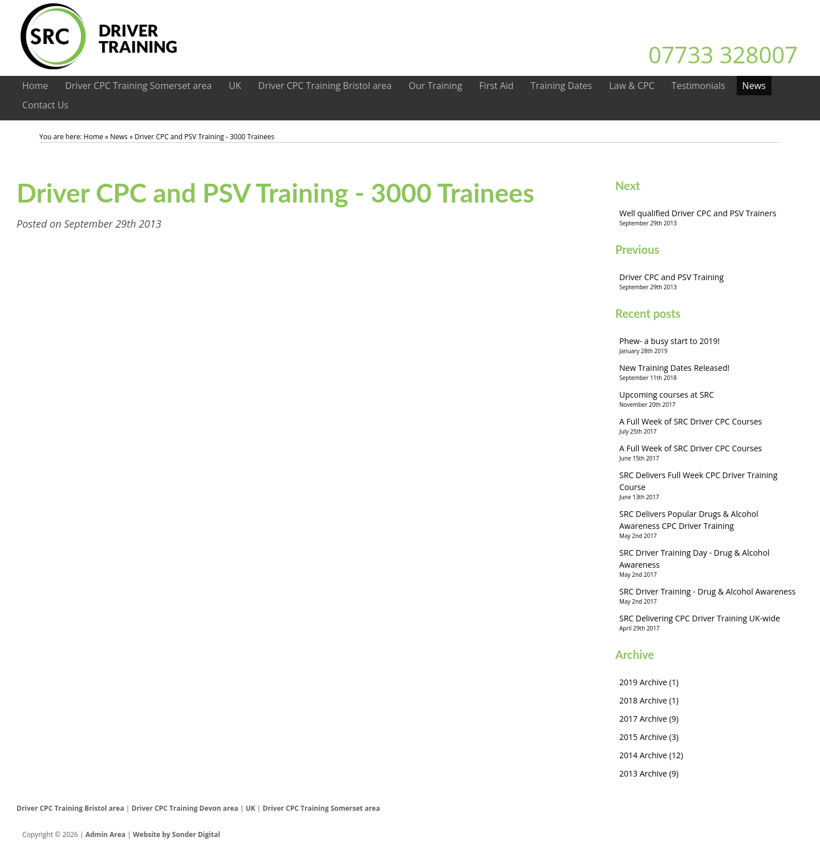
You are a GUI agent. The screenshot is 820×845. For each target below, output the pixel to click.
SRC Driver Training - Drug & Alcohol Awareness (709, 596)
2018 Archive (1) (649, 700)
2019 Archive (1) (649, 682)
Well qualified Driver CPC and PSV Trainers (709, 218)
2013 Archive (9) (649, 773)
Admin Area (105, 834)
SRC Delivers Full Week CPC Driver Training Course (709, 486)
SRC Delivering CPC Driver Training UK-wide (709, 623)
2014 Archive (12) (651, 755)
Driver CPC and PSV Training (709, 282)
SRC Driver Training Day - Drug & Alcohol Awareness (709, 563)
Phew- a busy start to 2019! (709, 345)
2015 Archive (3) (649, 736)
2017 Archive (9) (649, 718)
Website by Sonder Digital (176, 834)
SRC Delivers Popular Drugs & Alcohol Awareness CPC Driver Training (709, 524)
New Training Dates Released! (709, 372)
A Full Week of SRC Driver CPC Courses (709, 426)
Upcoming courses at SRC (709, 399)
